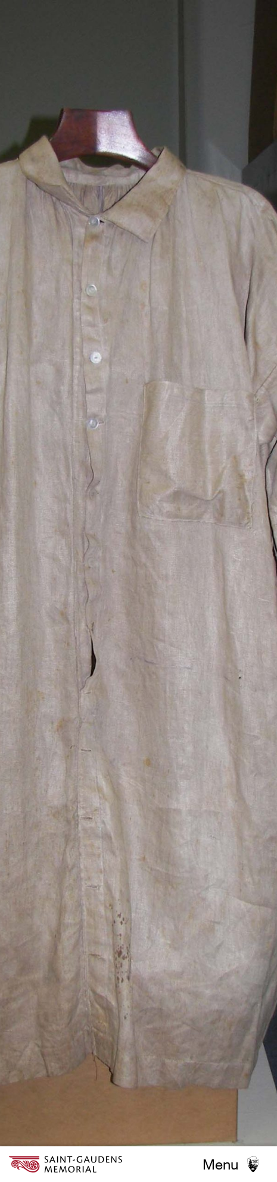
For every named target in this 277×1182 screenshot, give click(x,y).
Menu (220, 1164)
